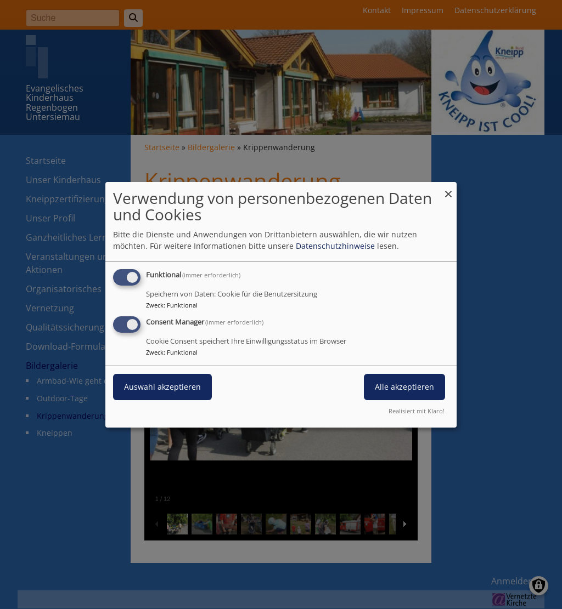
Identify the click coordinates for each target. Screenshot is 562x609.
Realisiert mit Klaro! (417, 411)
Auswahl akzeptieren (162, 387)
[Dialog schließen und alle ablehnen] (448, 188)
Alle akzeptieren (404, 387)
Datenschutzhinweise (335, 246)
